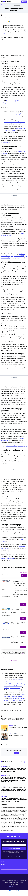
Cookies (9, 880)
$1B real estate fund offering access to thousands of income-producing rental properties (14, 686)
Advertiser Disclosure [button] (23, 572)
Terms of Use (18, 851)
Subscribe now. (5, 142)
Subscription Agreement (21, 880)
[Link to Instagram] (8, 856)
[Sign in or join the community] (24, 2)
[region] (14, 783)
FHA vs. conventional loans (16, 735)
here (23, 653)
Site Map (21, 882)
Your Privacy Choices (14, 890)
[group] (14, 783)
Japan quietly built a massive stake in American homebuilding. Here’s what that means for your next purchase (14, 799)
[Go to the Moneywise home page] (7, 1)
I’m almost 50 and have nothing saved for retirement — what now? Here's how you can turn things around (14, 770)
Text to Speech (16, 882)
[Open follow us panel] (23, 18)
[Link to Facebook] (11, 856)
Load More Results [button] (14, 660)
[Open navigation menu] (2, 1)
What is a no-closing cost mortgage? (16, 446)
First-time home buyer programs (18, 727)
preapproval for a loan (7, 558)
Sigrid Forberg (6, 15)
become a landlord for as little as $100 (14, 122)
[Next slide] (24, 762)
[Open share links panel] (14, 18)
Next (23, 604)
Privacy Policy (16, 852)
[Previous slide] (22, 762)
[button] (24, 575)
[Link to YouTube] (19, 856)
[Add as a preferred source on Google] (14, 21)
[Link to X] (16, 856)
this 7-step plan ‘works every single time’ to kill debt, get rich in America (14, 256)
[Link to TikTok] (14, 856)
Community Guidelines (14, 884)
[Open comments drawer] (5, 18)
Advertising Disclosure (9, 882)
